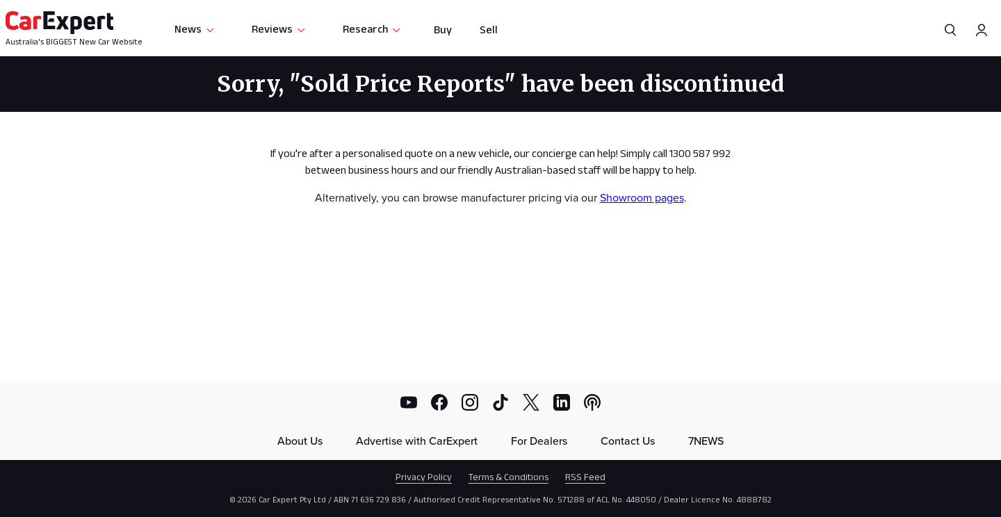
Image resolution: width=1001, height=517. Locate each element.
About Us (300, 441)
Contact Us (628, 441)
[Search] (951, 30)
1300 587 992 (700, 153)
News (194, 29)
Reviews (279, 29)
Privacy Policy (424, 476)
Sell (489, 29)
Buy (443, 29)
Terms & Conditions (508, 476)
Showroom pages (642, 198)
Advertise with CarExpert (417, 441)
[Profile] (981, 30)
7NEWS (706, 441)
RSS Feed (585, 476)
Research (372, 29)
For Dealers (539, 441)
